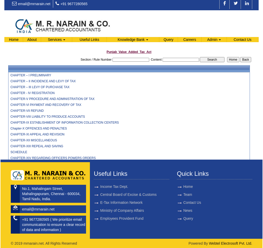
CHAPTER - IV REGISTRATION (33, 93)
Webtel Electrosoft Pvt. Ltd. (230, 243)
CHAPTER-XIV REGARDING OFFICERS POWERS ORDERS (53, 158)
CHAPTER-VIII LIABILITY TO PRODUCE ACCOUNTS (48, 116)
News (181, 210)
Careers (189, 40)
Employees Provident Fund (121, 212)
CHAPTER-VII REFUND (27, 111)
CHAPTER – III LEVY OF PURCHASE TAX (40, 87)
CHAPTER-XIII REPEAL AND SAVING (37, 146)
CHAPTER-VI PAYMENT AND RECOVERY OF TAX (46, 105)
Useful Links (89, 40)
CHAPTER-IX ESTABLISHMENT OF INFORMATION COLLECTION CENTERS (65, 122)
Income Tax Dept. (114, 181)
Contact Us (242, 40)
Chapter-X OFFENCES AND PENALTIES (39, 128)
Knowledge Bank (133, 40)
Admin (214, 40)
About (32, 40)
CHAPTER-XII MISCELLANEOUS (34, 140)
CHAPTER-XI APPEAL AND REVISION (37, 134)
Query (168, 40)
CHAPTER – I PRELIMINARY (31, 75)
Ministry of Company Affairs (122, 205)
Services (56, 40)
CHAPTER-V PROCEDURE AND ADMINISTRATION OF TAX (53, 99)
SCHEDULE (19, 152)
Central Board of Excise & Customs (128, 189)
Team (181, 194)
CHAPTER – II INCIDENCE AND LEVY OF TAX (43, 81)
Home (13, 40)
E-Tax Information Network (121, 197)
